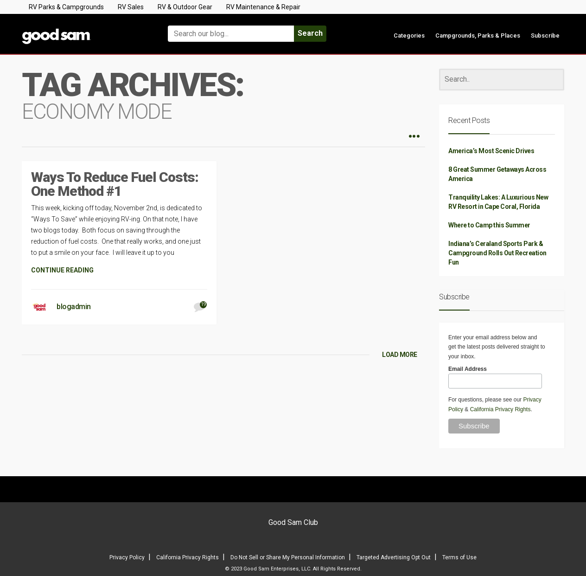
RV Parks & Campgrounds (66, 7)
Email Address (467, 369)
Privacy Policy (127, 557)
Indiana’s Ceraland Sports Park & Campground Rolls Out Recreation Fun (497, 253)
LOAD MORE (399, 354)
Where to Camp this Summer (489, 225)
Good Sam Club (293, 522)
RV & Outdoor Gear (185, 7)
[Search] (501, 80)
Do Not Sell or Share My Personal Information (287, 557)
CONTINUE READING (62, 270)
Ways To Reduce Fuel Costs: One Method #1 (114, 184)
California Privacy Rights (500, 409)
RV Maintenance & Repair (263, 7)
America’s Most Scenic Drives (491, 151)
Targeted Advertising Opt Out (394, 557)
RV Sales (131, 7)
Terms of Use (459, 557)
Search (310, 33)
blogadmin (74, 306)
